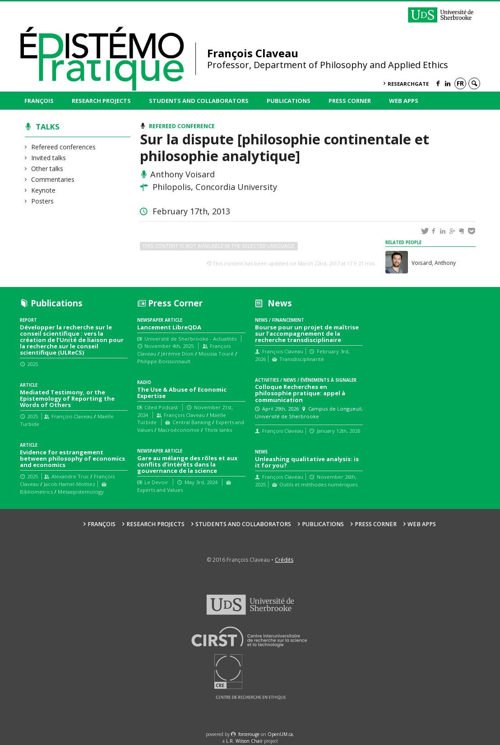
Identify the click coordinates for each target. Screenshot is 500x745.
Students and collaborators (199, 101)
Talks (48, 126)
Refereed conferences (64, 147)
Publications (288, 101)
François (39, 101)
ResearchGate (408, 83)
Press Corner (350, 101)
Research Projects (101, 101)
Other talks (47, 168)
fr (460, 83)
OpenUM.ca (280, 734)
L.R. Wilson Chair (244, 741)
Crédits (284, 560)
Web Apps (403, 101)
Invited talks (49, 157)
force (248, 734)
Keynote (44, 190)
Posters (43, 201)
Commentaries (53, 179)
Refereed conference (182, 126)
